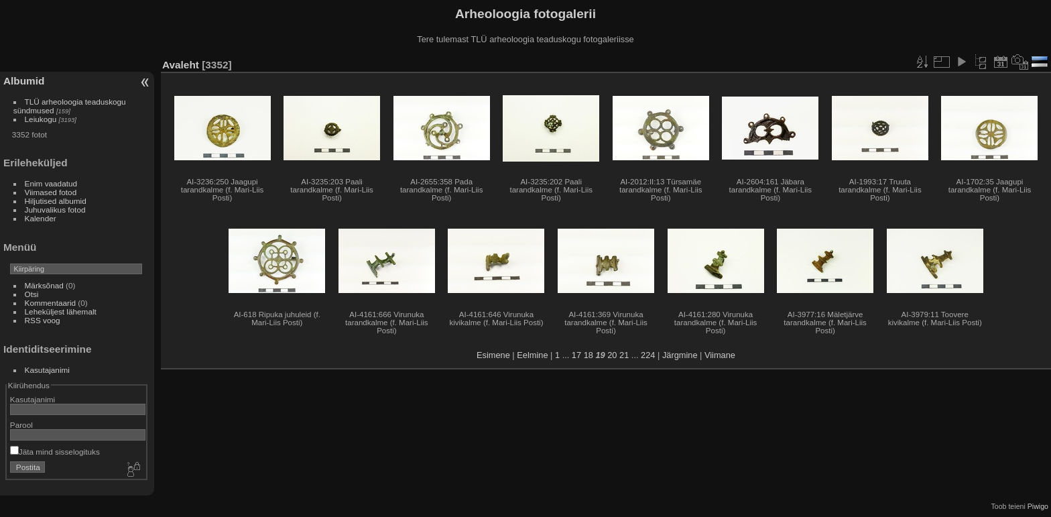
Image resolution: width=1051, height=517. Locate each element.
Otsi (32, 294)
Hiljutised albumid (55, 200)
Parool (21, 424)
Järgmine (680, 355)
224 (648, 355)
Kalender (40, 218)
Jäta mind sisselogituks (55, 451)
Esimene (493, 355)
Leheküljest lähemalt (61, 311)
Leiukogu (41, 119)
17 (576, 355)
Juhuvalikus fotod (55, 209)
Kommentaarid (50, 302)
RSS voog (42, 320)
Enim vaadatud (51, 183)
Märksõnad (44, 285)
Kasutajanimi (47, 369)
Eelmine (532, 355)
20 (612, 355)
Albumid (23, 81)
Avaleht (180, 64)
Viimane (719, 355)
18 (588, 355)
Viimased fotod (51, 192)
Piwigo (1038, 506)
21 (624, 355)
